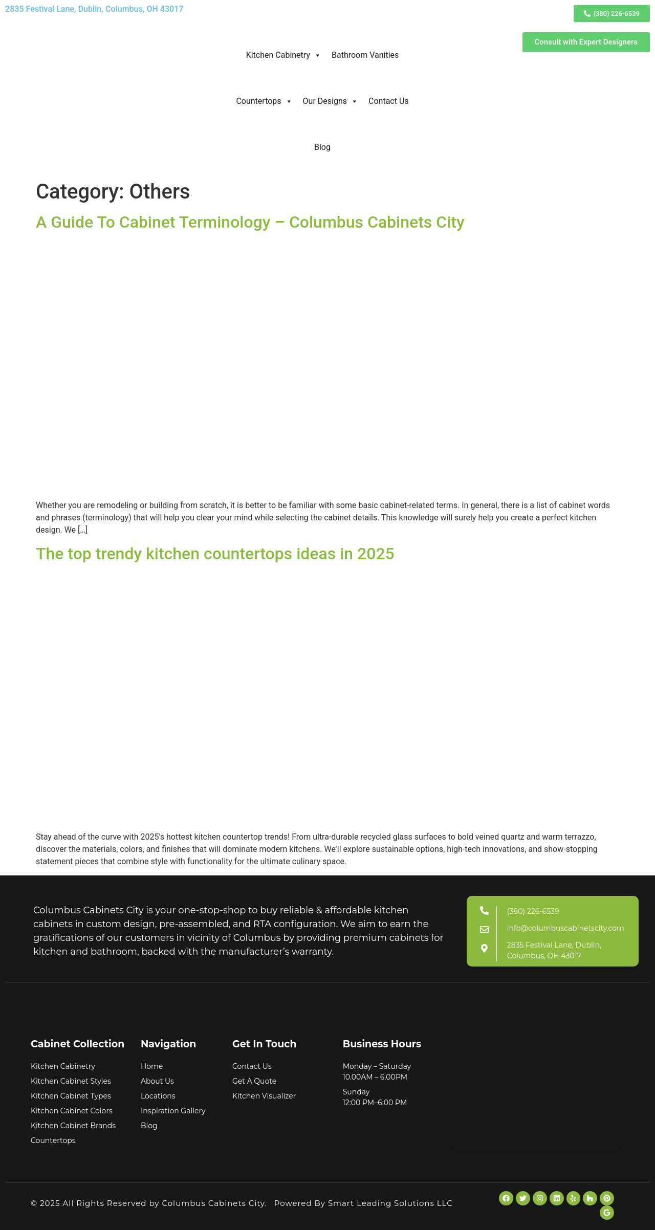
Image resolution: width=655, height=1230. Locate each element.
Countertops (264, 101)
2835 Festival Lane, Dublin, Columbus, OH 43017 (94, 9)
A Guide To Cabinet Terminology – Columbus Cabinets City (250, 222)
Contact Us (388, 101)
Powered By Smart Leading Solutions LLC (363, 1203)
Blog (322, 147)
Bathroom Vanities (365, 55)
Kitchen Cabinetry (283, 55)
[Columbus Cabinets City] (536, 1092)
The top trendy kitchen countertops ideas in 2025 (215, 553)
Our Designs (330, 101)
